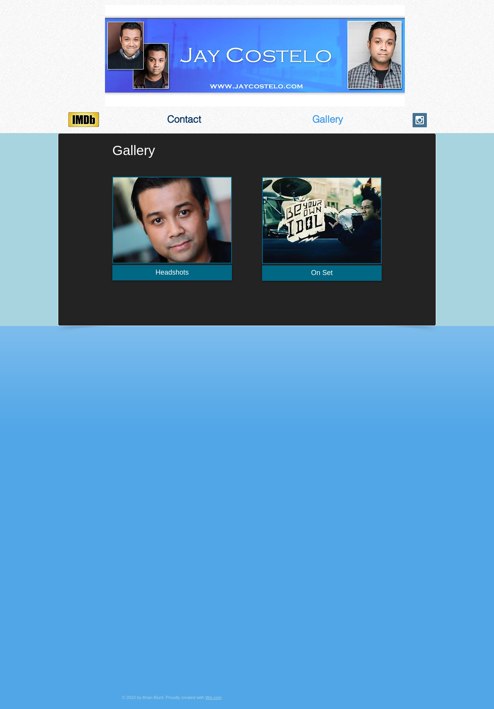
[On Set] (322, 273)
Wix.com (213, 697)
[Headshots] (172, 272)
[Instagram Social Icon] (420, 120)
